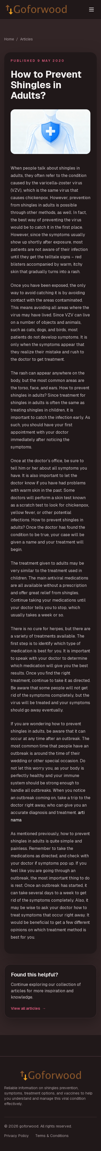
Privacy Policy (16, 1135)
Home (9, 39)
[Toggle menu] (91, 9)
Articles (26, 39)
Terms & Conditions (52, 1135)
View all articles (28, 1008)
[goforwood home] (43, 9)
